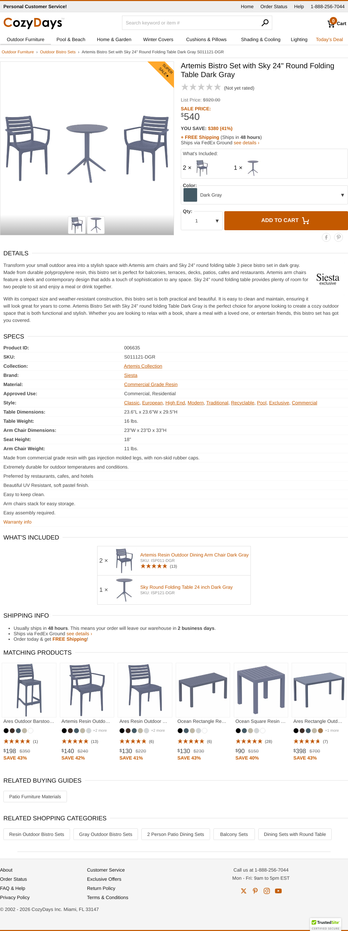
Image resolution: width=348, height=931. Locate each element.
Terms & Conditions (107, 897)
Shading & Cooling (260, 39)
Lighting (299, 39)
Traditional (217, 402)
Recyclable (242, 402)
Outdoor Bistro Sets (58, 52)
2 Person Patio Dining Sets (175, 834)
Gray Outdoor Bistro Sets (105, 834)
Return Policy (101, 888)
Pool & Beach (70, 39)
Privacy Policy (15, 897)
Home (247, 6)
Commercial (304, 402)
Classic (131, 402)
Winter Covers (158, 39)
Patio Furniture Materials (35, 796)
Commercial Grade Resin (150, 384)
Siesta (130, 375)
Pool (261, 402)
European (152, 402)
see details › (246, 142)
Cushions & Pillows (206, 39)
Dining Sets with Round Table (295, 834)
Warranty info (17, 522)
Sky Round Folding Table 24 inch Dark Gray (186, 587)
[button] (325, 924)
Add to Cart (286, 220)
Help (299, 6)
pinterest (255, 891)
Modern (196, 402)
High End (175, 402)
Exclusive (279, 402)
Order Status (273, 6)
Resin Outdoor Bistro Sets (36, 834)
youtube (278, 891)
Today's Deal (329, 39)
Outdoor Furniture (26, 39)
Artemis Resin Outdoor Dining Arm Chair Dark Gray (194, 555)
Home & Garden (114, 39)
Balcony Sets (234, 834)
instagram (266, 891)
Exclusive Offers (104, 879)
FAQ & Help (12, 888)
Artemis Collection (143, 366)
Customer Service (106, 870)
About (6, 870)
